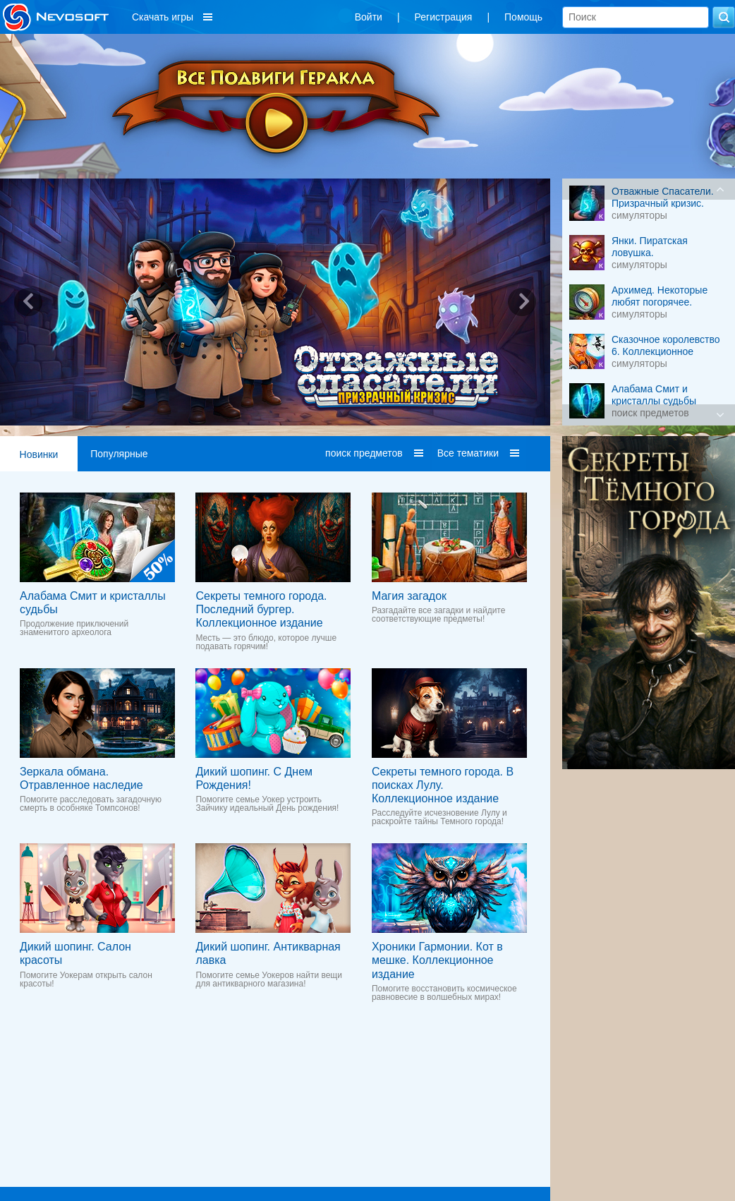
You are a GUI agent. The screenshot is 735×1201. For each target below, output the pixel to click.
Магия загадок (409, 596)
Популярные (118, 453)
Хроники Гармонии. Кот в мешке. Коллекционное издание (437, 960)
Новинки (39, 454)
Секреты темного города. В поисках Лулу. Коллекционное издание (443, 785)
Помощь (523, 17)
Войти (368, 17)
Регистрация (444, 17)
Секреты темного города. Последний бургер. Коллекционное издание (261, 609)
